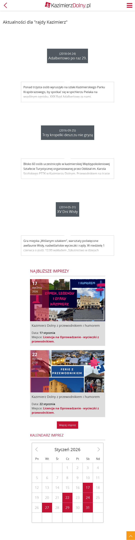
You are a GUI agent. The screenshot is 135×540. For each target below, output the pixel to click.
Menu (129, 5)
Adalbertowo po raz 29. (67, 58)
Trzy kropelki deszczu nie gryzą (67, 134)
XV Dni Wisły (67, 211)
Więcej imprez (67, 425)
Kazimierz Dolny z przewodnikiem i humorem (66, 325)
